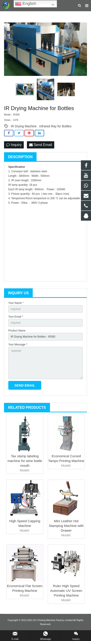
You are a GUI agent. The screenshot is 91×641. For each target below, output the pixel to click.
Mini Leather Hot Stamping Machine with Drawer (66, 525)
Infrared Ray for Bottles (55, 126)
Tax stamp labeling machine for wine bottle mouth (24, 460)
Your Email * (15, 316)
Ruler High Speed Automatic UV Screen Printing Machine (66, 590)
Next (81, 49)
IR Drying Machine (24, 126)
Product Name (17, 330)
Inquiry (14, 145)
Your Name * (16, 303)
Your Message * (17, 344)
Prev (9, 49)
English (25, 4)
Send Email (40, 145)
